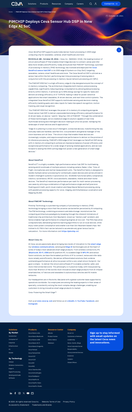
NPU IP (85, 252)
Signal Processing (14, 372)
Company (69, 3)
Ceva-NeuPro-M (33, 379)
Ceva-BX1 (31, 363)
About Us (71, 333)
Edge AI (69, 247)
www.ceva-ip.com (44, 301)
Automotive (12, 336)
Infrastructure (13, 346)
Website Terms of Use (51, 402)
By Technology (15, 358)
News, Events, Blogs (74, 343)
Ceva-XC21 (31, 356)
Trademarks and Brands (42, 405)
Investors (71, 356)
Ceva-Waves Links (34, 333)
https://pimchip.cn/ (70, 231)
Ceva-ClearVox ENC (34, 369)
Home (11, 12)
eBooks (50, 333)
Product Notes (53, 336)
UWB (46, 252)
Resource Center (55, 329)
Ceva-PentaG (32, 350)
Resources (56, 3)
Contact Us (109, 4)
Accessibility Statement (19, 405)
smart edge (96, 244)
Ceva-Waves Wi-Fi (34, 343)
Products (44, 3)
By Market (13, 332)
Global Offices (72, 362)
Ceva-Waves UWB (34, 340)
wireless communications (43, 247)
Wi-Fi (41, 252)
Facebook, (90, 301)
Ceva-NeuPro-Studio (35, 386)
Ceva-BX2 (31, 366)
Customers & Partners (75, 336)
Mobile (11, 353)
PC (10, 349)
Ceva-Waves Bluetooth (35, 336)
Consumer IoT (13, 339)
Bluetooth (33, 252)
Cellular (11, 362)
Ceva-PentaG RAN (34, 353)
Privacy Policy (69, 402)
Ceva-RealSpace (33, 376)
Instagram (32, 304)
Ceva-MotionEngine (34, 373)
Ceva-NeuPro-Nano (34, 383)
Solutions (32, 3)
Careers (80, 3)
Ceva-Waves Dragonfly (35, 346)
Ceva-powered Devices (75, 352)
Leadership (71, 340)
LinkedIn (70, 301)
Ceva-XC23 (32, 359)
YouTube (81, 301)
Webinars (51, 343)
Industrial (12, 343)
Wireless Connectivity (16, 365)
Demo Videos (52, 340)
